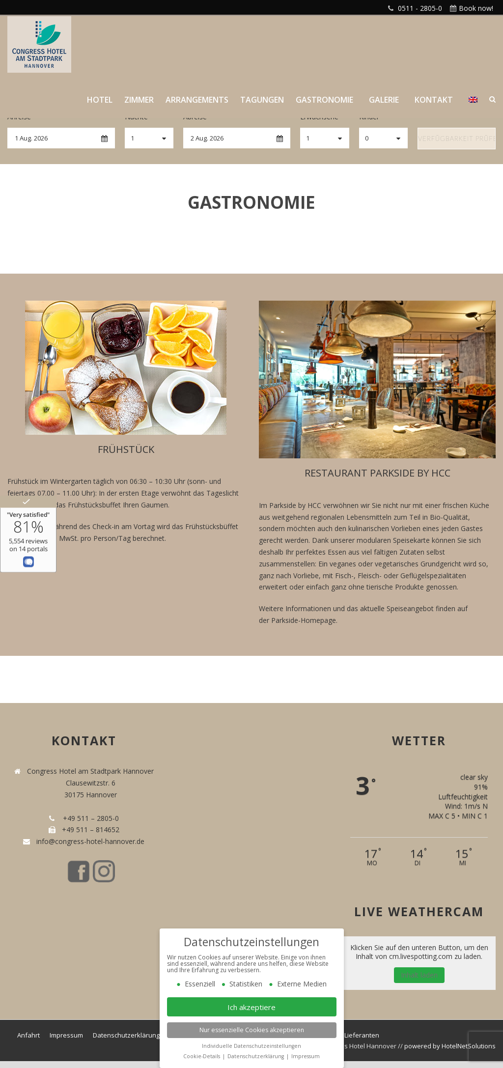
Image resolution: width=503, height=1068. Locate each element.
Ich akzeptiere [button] (251, 1007)
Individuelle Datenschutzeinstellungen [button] (251, 1045)
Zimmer (139, 99)
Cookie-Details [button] (202, 1056)
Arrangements (197, 99)
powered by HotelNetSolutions (450, 1045)
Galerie (384, 99)
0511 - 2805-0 (420, 8)
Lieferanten (361, 1035)
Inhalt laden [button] (419, 975)
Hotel (99, 99)
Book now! (476, 8)
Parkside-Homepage (303, 620)
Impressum (66, 1035)
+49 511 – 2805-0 (89, 818)
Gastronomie (324, 99)
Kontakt (434, 99)
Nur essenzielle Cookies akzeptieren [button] (251, 1030)
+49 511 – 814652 (89, 829)
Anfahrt (28, 1035)
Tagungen (262, 99)
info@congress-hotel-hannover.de (88, 841)
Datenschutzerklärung (126, 1035)
